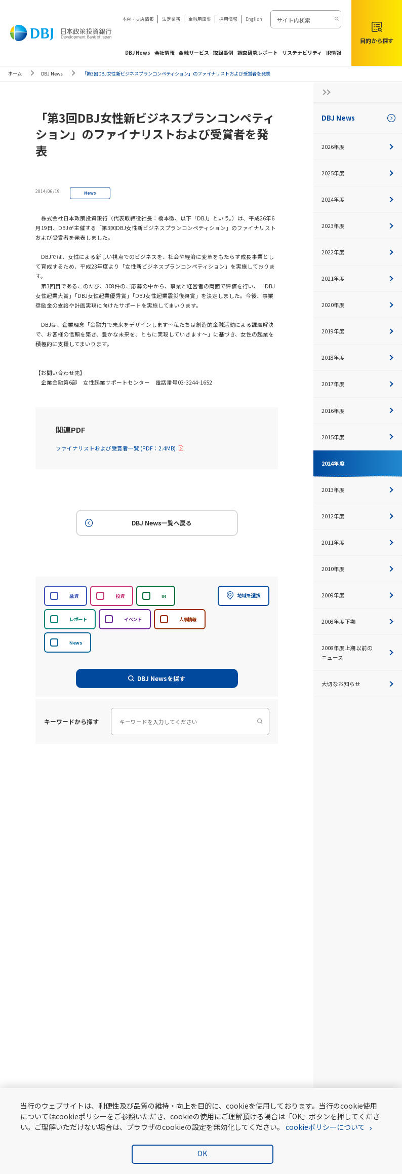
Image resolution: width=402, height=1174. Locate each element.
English (254, 19)
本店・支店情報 (138, 19)
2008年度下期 (357, 621)
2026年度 (357, 146)
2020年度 (357, 305)
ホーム (15, 73)
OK (202, 1153)
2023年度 (357, 226)
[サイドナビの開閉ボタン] (323, 92)
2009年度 (357, 595)
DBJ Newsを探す (156, 678)
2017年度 (357, 384)
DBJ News (52, 73)
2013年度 (357, 490)
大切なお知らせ (357, 684)
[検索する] (336, 19)
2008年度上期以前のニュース (357, 652)
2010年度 (357, 569)
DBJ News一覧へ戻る (137, 523)
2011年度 (357, 542)
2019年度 (357, 331)
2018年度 (357, 357)
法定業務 (171, 19)
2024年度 (357, 199)
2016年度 (357, 410)
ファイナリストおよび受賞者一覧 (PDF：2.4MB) (120, 448)
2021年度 (357, 278)
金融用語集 (199, 19)
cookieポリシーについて (325, 1127)
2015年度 (357, 437)
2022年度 (357, 252)
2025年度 (357, 173)
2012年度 (357, 516)
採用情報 (228, 19)
